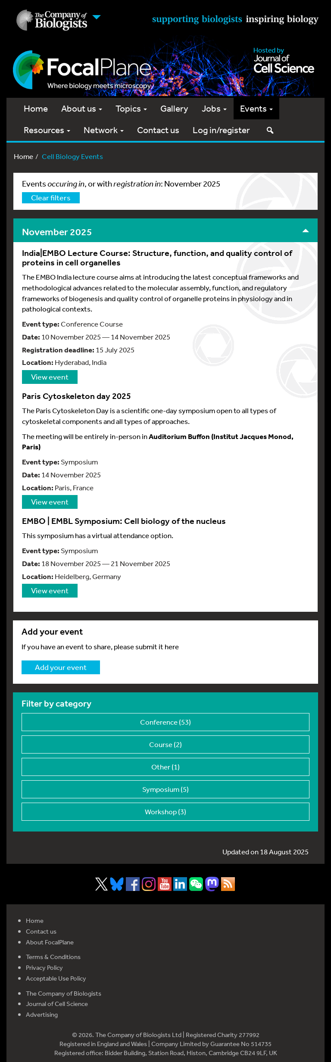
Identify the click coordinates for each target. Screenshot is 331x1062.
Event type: (40, 323)
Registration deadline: (58, 349)
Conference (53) (165, 721)
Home (36, 108)
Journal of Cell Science (57, 1004)
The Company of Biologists (63, 993)
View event (50, 376)
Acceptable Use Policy (56, 978)
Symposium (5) (165, 789)
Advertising (42, 1014)
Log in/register (221, 130)
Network (104, 130)
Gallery (174, 108)
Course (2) (165, 744)
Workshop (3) (165, 811)
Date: (31, 336)
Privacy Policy (44, 967)
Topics (131, 108)
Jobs (214, 108)
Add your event (61, 667)
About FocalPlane (50, 942)
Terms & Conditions (53, 957)
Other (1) (165, 766)
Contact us (158, 130)
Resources (47, 130)
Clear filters (51, 197)
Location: (37, 362)
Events (256, 108)
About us (81, 108)
